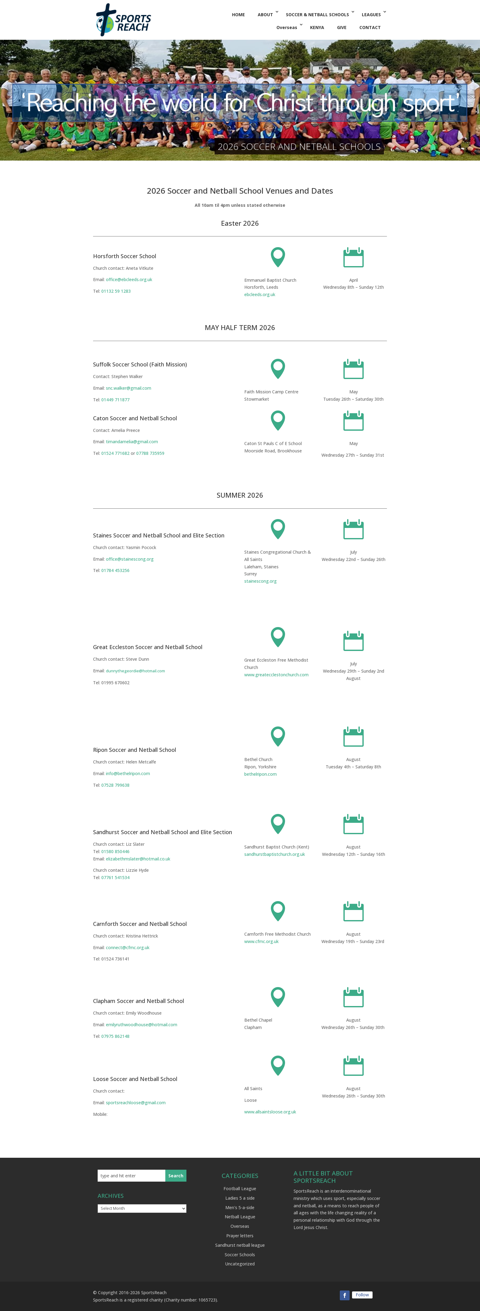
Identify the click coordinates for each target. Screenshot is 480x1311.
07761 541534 (115, 877)
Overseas (286, 27)
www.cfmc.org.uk (261, 941)
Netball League (240, 1217)
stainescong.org (260, 581)
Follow (362, 1295)
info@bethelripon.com (128, 773)
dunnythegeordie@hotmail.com (135, 671)
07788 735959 (150, 453)
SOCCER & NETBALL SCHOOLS (317, 14)
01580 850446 (115, 851)
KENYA (317, 27)
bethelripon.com (260, 774)
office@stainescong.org (130, 559)
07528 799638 (115, 785)
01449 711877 (115, 400)
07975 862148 (115, 1036)
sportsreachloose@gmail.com (136, 1102)
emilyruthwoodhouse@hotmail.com (141, 1024)
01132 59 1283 (116, 291)
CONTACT (370, 27)
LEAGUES (371, 14)
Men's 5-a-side (239, 1207)
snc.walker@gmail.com (128, 388)
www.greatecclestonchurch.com (276, 675)
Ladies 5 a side (240, 1198)
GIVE (342, 27)
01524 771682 (115, 453)
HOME (238, 14)
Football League (239, 1188)
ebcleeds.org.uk (259, 294)
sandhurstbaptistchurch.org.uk (274, 854)
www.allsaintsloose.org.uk (270, 1112)
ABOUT (265, 14)
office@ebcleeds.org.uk (129, 279)
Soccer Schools (240, 1254)
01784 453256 (115, 570)
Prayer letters (239, 1236)
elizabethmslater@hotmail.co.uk (138, 859)
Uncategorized (240, 1264)
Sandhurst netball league (240, 1245)
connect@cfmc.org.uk (127, 947)
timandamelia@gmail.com (132, 441)
